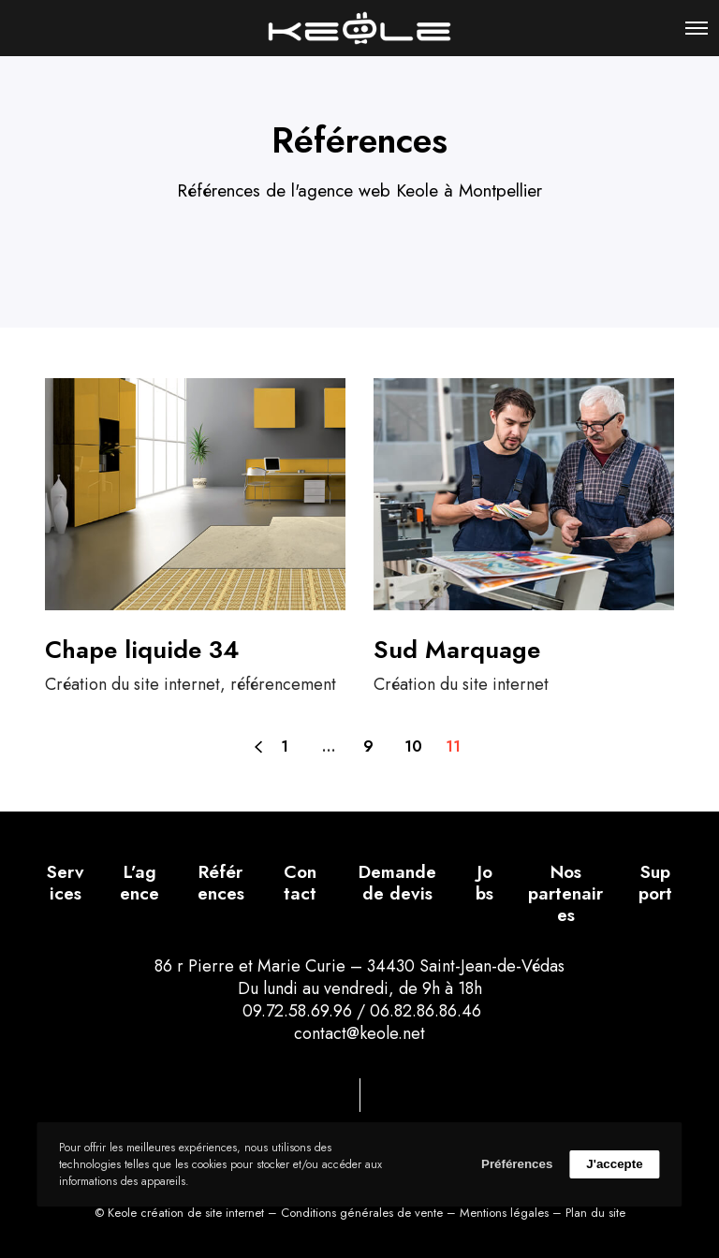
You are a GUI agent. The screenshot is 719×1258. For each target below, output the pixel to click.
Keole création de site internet (186, 1212)
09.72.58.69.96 (295, 1011)
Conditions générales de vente (362, 1212)
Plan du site (595, 1212)
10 (413, 746)
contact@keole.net (359, 1033)
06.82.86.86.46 (425, 1011)
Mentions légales (504, 1212)
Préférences (516, 1164)
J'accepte (614, 1164)
